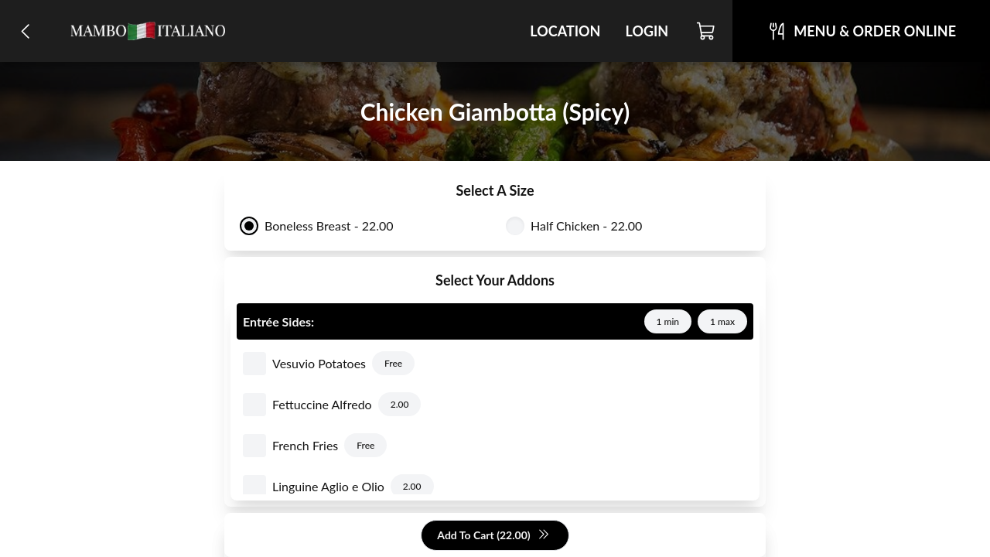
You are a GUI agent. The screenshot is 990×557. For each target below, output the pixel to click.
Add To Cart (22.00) (493, 536)
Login (646, 30)
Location (565, 30)
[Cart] (706, 31)
